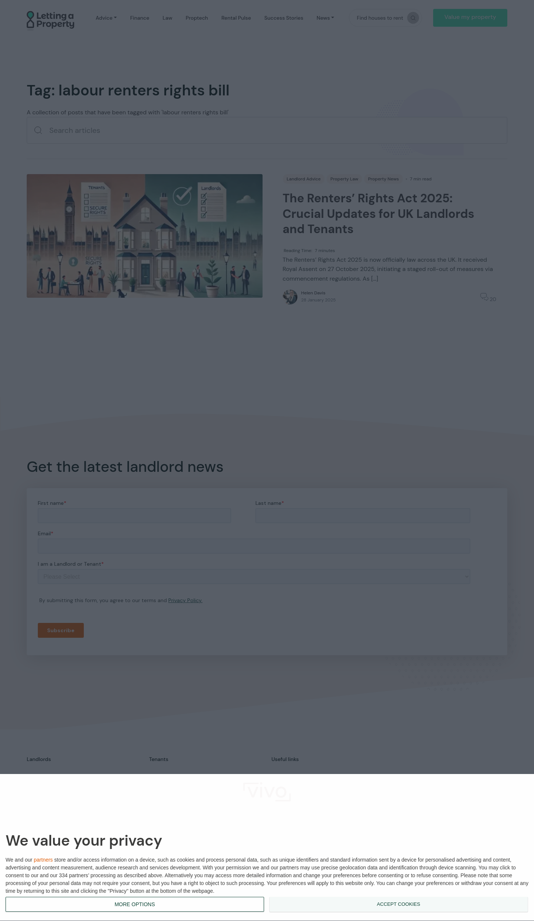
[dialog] (267, 847)
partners (43, 859)
